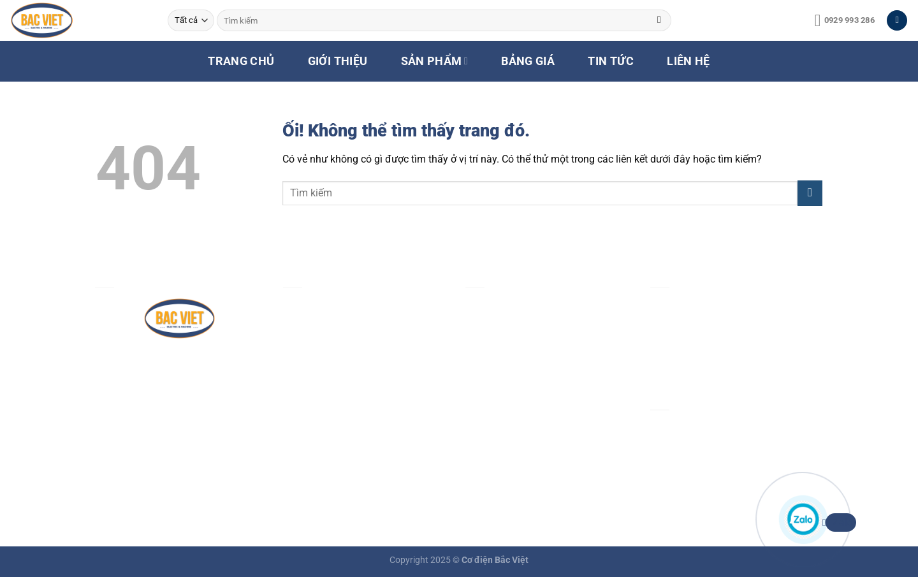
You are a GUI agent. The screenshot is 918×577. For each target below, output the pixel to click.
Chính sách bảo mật (510, 336)
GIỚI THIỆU (338, 61)
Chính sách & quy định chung (531, 306)
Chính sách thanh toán (516, 366)
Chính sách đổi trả (506, 424)
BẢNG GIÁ (528, 61)
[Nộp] (659, 20)
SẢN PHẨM (434, 61)
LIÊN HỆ (688, 61)
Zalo (839, 522)
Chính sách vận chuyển (517, 395)
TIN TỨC (610, 61)
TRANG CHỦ (241, 61)
